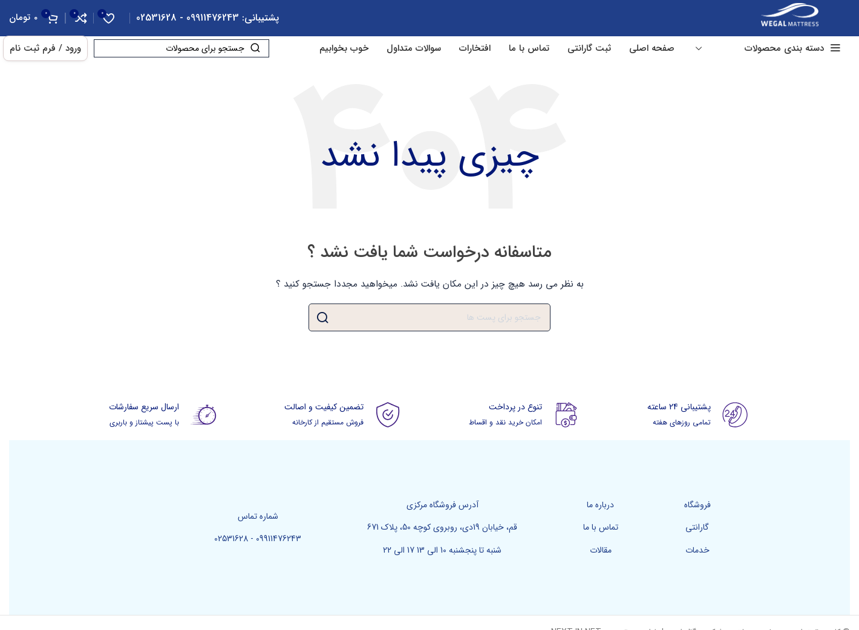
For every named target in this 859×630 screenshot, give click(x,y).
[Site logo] (789, 17)
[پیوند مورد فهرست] (697, 504)
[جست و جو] (181, 48)
